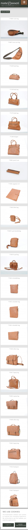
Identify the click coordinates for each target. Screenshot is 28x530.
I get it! (8, 525)
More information (21, 525)
